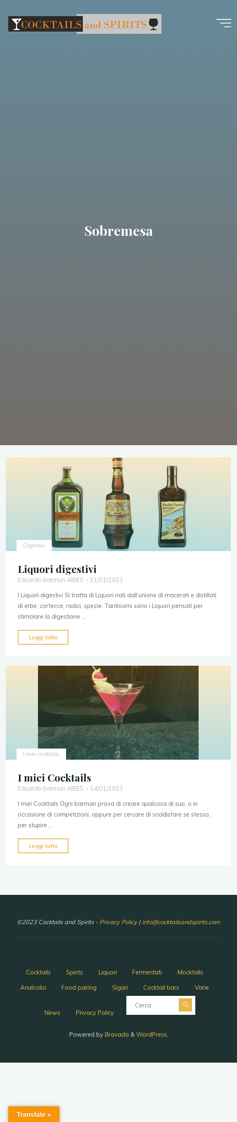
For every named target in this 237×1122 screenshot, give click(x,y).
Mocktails (190, 972)
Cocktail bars (161, 987)
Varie (202, 987)
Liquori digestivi (57, 568)
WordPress (151, 1034)
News (52, 1012)
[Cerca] (185, 1005)
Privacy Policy (119, 922)
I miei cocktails (41, 753)
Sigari (120, 987)
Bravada (116, 1034)
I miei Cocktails (54, 777)
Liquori (108, 972)
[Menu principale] (223, 23)
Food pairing (79, 987)
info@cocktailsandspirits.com (181, 922)
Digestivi (34, 545)
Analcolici (33, 987)
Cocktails (38, 972)
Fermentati (147, 972)
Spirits (74, 972)
